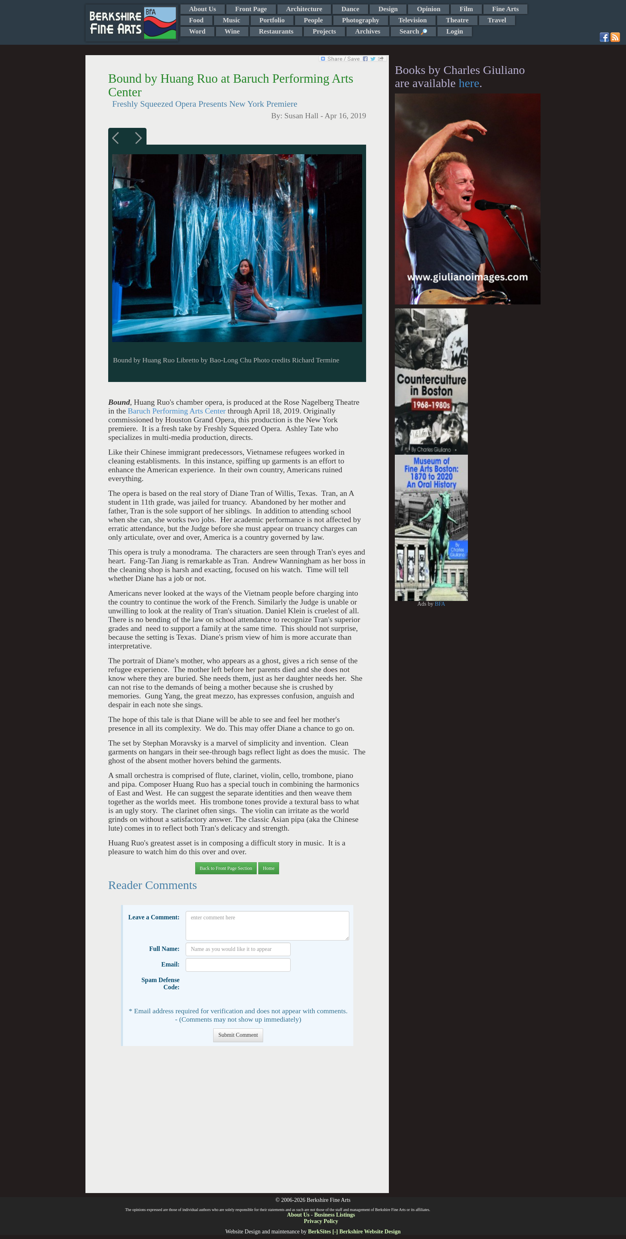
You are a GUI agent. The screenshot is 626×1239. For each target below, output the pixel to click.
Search (413, 31)
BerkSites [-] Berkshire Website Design (354, 1232)
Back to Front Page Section (226, 868)
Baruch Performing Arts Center (177, 411)
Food (196, 20)
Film (466, 9)
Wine (232, 31)
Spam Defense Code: (160, 983)
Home (268, 868)
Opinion (428, 9)
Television (412, 20)
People (313, 20)
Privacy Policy (321, 1221)
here (469, 82)
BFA (440, 604)
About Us (202, 9)
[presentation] (246, 989)
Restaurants (276, 31)
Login (454, 31)
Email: (170, 964)
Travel (497, 20)
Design (388, 9)
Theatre (457, 20)
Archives (367, 31)
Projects (324, 31)
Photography (360, 20)
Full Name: (164, 948)
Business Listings (334, 1215)
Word (197, 31)
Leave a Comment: (154, 917)
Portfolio (272, 20)
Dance (350, 9)
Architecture (304, 9)
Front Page (251, 9)
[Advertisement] (237, 1123)
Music (231, 20)
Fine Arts (505, 9)
